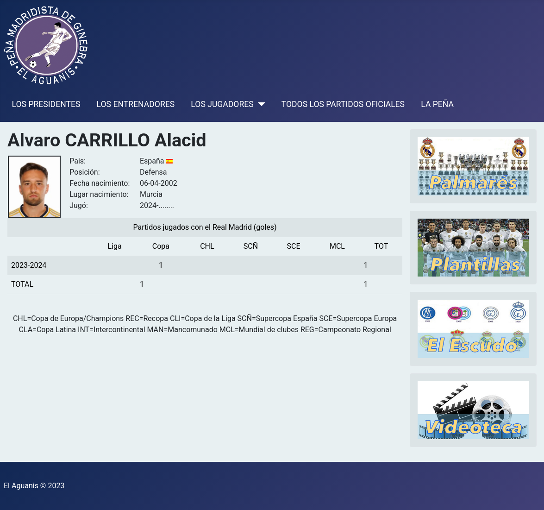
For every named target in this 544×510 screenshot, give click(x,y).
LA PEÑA (437, 104)
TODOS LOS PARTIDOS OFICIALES (343, 104)
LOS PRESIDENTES (46, 104)
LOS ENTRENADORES (136, 104)
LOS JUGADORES (222, 104)
